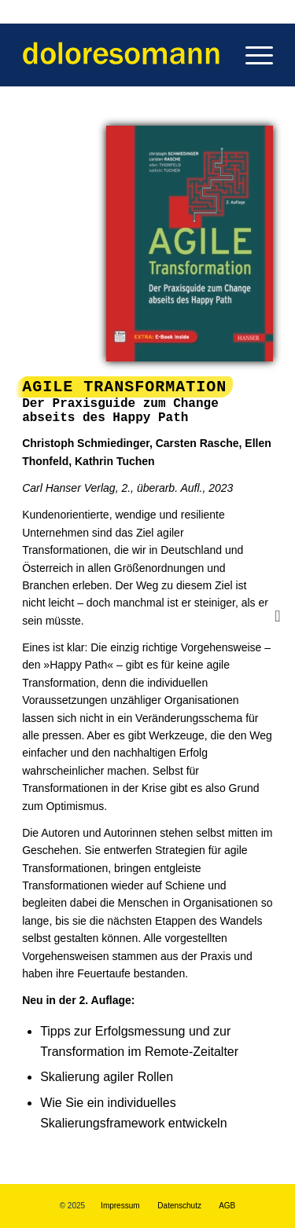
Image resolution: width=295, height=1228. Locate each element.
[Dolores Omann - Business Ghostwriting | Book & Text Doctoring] (122, 55)
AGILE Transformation (124, 387)
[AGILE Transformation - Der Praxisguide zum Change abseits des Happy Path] (189, 243)
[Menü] (251, 55)
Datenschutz (179, 1205)
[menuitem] (251, 55)
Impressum (120, 1205)
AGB (227, 1205)
